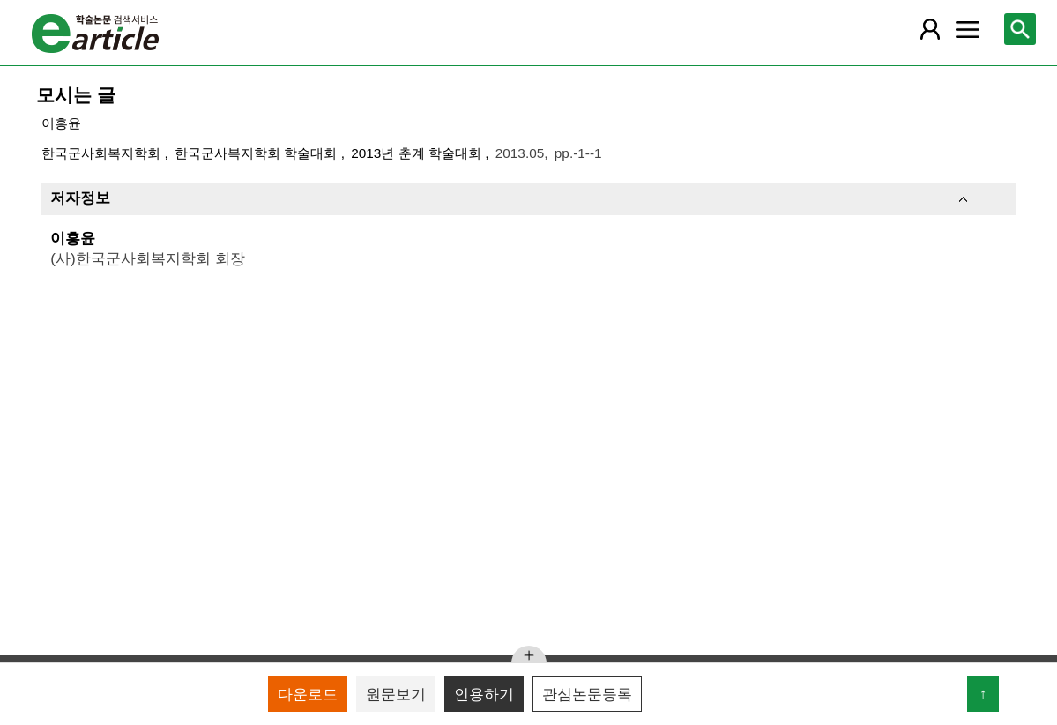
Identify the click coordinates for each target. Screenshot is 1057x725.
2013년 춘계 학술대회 (418, 153)
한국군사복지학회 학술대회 (258, 153)
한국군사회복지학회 (102, 153)
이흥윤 (61, 123)
